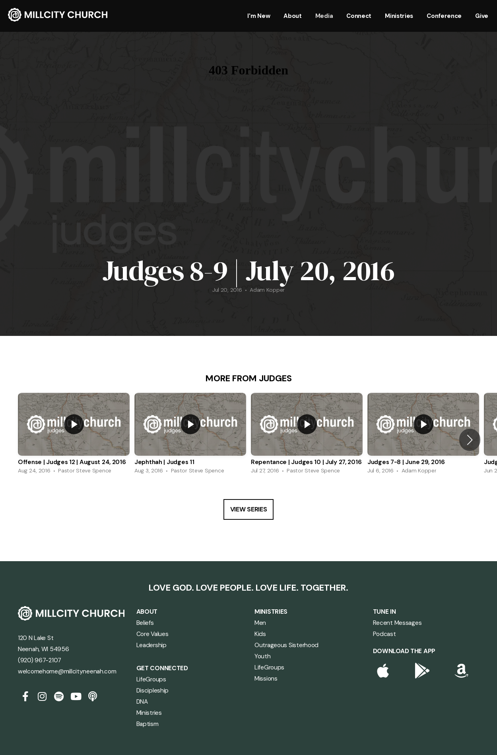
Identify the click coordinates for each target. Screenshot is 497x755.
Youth (262, 656)
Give (481, 16)
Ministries (399, 16)
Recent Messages (397, 623)
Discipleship (152, 691)
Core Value (150, 634)
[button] (469, 440)
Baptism (147, 724)
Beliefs (145, 623)
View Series (248, 509)
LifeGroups (151, 679)
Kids (260, 634)
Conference (444, 16)
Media (324, 16)
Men (260, 623)
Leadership (151, 645)
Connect (358, 16)
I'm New (258, 16)
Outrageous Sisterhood (287, 645)
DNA (142, 702)
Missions (266, 679)
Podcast (384, 634)
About (292, 16)
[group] (74, 435)
